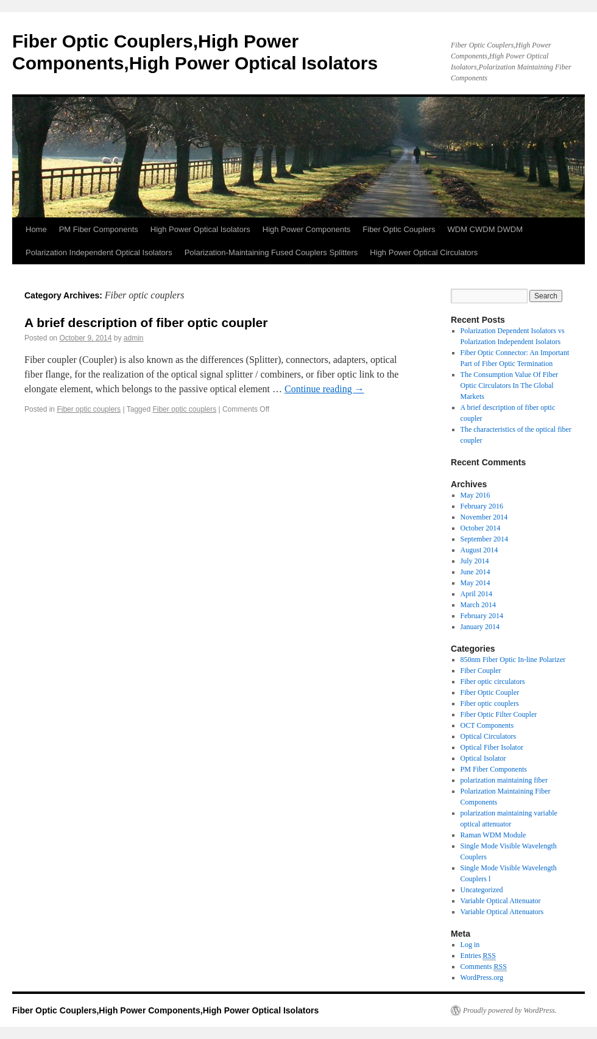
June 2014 (475, 572)
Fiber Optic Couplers (398, 229)
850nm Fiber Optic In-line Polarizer (513, 659)
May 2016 (475, 495)
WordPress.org (482, 977)
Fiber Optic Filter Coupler (499, 714)
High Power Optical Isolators (200, 229)
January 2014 (480, 626)
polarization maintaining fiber (504, 780)
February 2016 (482, 506)
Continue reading (324, 389)
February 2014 (482, 615)
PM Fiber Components (98, 229)
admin (134, 338)
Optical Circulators (489, 736)
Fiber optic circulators (493, 681)
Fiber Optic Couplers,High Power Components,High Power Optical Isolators (165, 1010)
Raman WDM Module (493, 835)
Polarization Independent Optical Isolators (99, 252)
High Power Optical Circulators (424, 252)
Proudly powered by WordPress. (510, 1010)
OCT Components (487, 725)
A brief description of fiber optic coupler (145, 322)
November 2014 (484, 517)
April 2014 (476, 594)
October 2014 (481, 528)
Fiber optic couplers (89, 409)
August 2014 (479, 550)
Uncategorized (482, 890)
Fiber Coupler (481, 670)
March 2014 (478, 605)
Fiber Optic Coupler (490, 692)
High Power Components (307, 229)
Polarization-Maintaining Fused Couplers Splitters (271, 252)
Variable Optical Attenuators (502, 911)
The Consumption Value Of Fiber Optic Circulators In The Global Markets (509, 385)
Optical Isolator (483, 758)
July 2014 (475, 561)
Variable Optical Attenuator (501, 900)
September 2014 (484, 539)
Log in (470, 944)
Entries (478, 955)
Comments (484, 966)
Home (36, 229)
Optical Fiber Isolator (492, 747)
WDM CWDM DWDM (485, 229)
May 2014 (475, 583)
